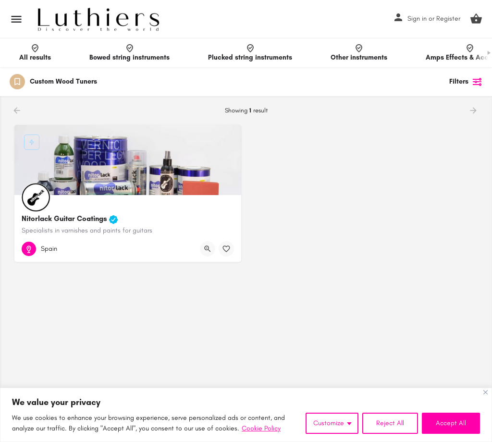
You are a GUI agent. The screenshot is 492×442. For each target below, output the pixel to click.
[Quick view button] (207, 249)
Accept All (451, 423)
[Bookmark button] (226, 249)
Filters (465, 81)
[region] (246, 415)
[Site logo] (99, 19)
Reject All (390, 423)
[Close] (485, 392)
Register (448, 18)
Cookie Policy (261, 428)
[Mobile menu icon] (16, 19)
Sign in (417, 18)
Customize (328, 423)
